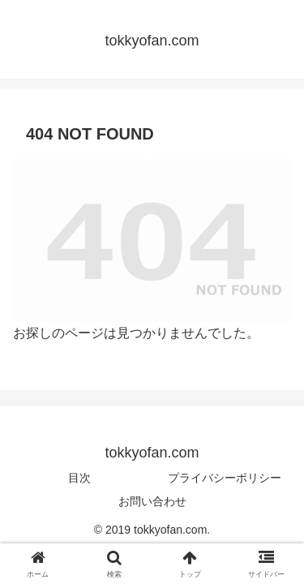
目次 (79, 477)
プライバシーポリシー (224, 477)
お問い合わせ (152, 501)
